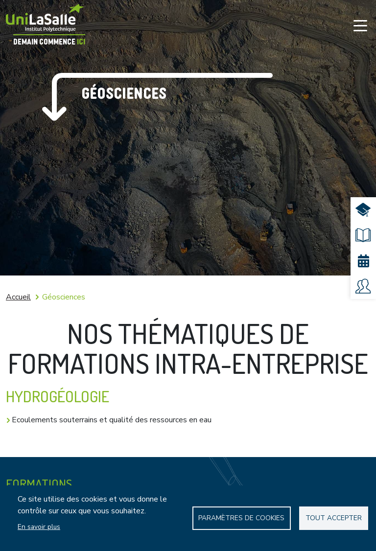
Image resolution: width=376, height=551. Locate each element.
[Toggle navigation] (360, 25)
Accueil (18, 297)
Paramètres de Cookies (241, 518)
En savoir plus (39, 526)
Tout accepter (334, 518)
